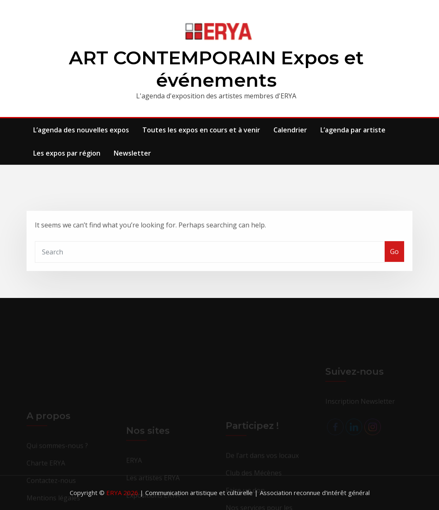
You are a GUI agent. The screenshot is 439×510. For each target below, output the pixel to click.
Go (394, 259)
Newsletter (132, 153)
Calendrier (290, 129)
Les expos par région (66, 153)
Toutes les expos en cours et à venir (201, 129)
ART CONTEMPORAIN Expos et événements (216, 68)
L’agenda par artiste (352, 129)
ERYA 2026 (123, 492)
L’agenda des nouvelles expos (81, 129)
